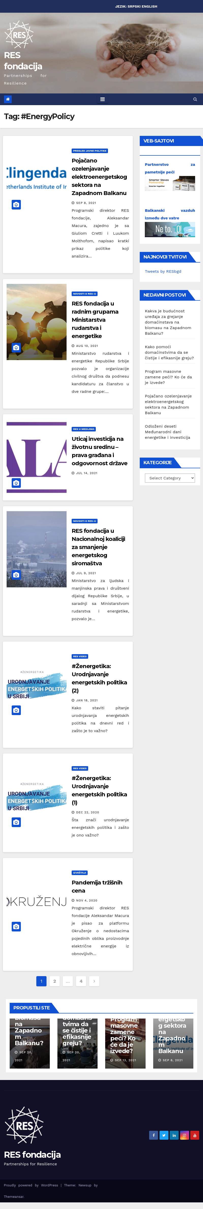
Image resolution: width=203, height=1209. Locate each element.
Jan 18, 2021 (87, 700)
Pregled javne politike (89, 150)
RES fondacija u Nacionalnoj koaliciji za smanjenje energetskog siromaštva (98, 547)
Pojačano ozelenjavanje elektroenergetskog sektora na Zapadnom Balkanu (99, 177)
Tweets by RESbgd (163, 271)
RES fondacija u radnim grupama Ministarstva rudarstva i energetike (95, 320)
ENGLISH (150, 6)
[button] (195, 99)
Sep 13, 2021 (125, 1060)
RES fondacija (32, 1154)
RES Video (80, 656)
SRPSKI (134, 6)
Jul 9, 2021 (86, 573)
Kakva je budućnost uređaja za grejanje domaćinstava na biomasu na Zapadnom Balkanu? (168, 322)
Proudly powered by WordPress (32, 1185)
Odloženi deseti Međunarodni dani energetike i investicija (167, 432)
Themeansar (13, 1197)
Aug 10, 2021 (87, 346)
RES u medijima (83, 429)
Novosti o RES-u (84, 293)
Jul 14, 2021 (87, 473)
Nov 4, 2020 (87, 900)
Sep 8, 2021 (86, 203)
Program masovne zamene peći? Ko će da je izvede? (168, 377)
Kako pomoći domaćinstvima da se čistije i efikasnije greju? (169, 352)
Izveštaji (79, 872)
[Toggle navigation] (102, 99)
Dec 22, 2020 (87, 812)
